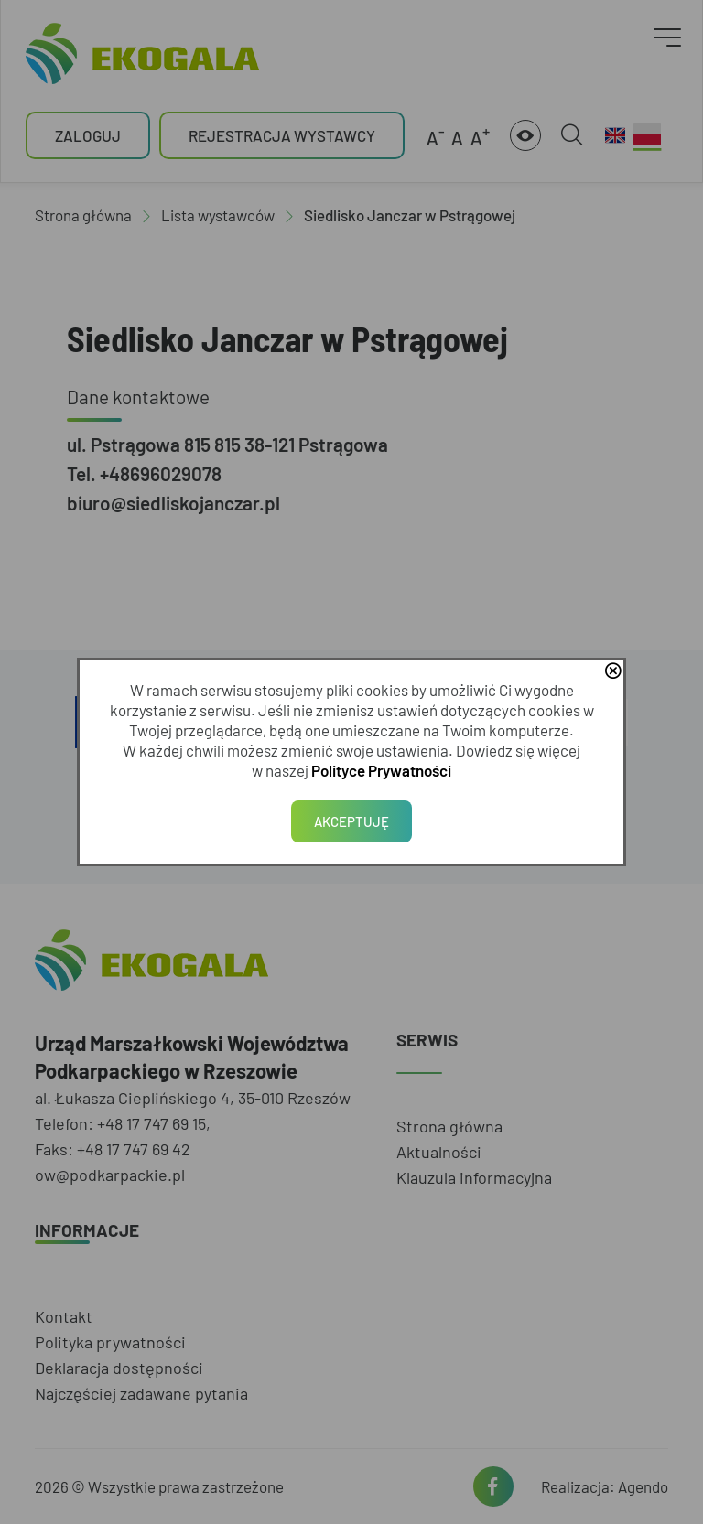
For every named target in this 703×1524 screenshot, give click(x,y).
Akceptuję (351, 821)
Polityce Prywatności (381, 770)
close (612, 672)
